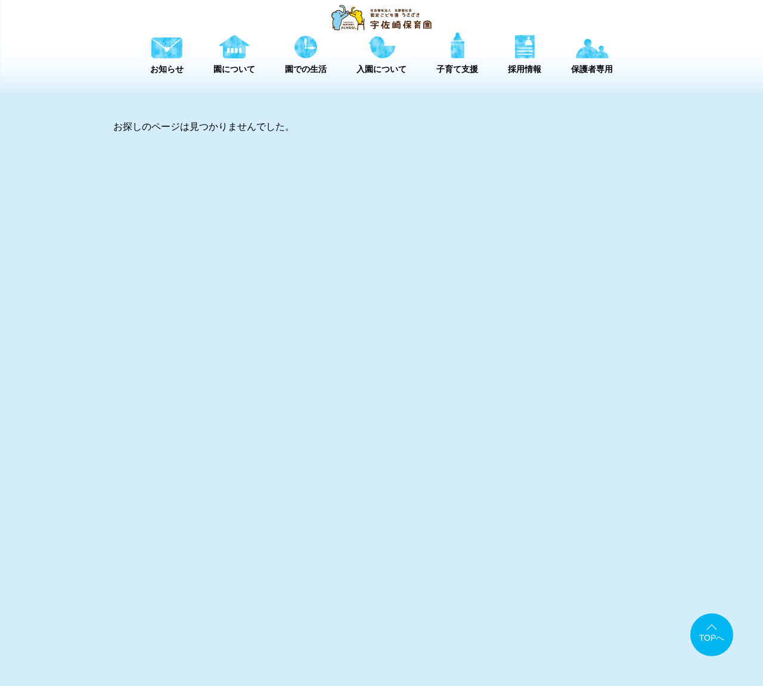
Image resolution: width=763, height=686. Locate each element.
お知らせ (271, 595)
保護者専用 (626, 595)
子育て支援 (487, 595)
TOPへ (712, 638)
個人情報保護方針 (614, 615)
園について (340, 595)
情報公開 (545, 615)
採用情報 (557, 595)
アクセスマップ (395, 615)
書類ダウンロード (477, 615)
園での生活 (414, 595)
